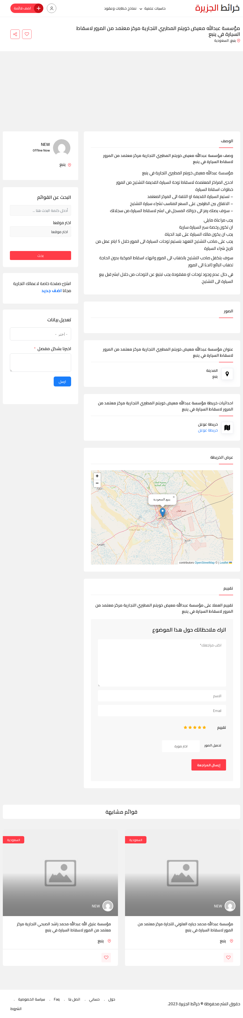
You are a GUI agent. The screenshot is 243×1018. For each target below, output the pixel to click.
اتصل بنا (74, 999)
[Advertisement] (121, 96)
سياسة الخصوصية (31, 999)
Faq (57, 999)
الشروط (16, 1008)
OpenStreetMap (205, 562)
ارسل (62, 381)
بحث (40, 255)
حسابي (94, 999)
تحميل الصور (212, 745)
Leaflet (226, 562)
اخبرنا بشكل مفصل (54, 348)
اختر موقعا (62, 222)
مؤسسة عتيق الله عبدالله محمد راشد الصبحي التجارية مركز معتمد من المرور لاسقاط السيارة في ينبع (64, 927)
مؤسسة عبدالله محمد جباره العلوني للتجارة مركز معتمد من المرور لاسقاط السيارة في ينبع (185, 927)
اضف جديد (51, 290)
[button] (163, 512)
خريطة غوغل (208, 430)
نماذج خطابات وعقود (120, 8)
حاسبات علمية (155, 8)
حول (111, 999)
